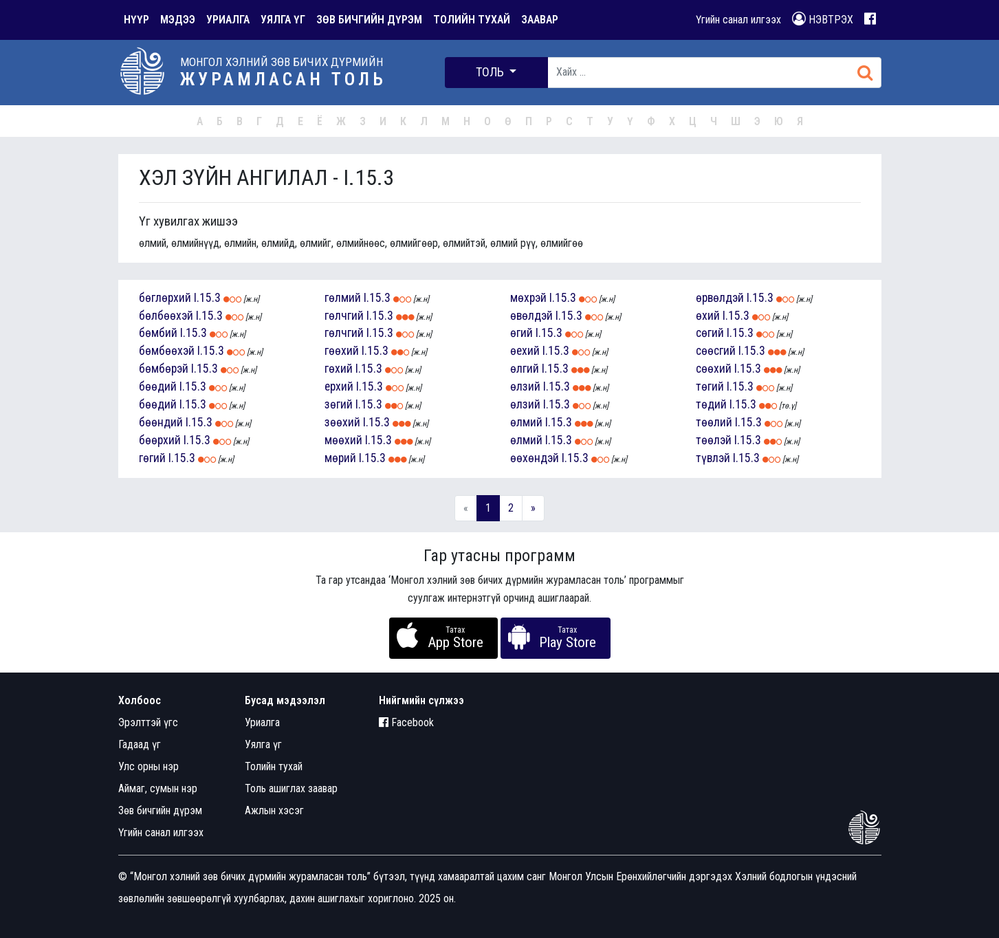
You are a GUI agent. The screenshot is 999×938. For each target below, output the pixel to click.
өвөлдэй (531, 316)
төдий (711, 404)
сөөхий (714, 368)
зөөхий (342, 422)
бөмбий (158, 333)
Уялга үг (263, 744)
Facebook (406, 722)
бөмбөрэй (163, 368)
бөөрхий (160, 440)
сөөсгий (716, 351)
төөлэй (714, 440)
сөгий (710, 333)
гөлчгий (344, 316)
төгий (710, 386)
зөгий (339, 404)
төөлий (714, 422)
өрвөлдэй (720, 298)
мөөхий (343, 440)
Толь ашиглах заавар (291, 788)
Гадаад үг (139, 744)
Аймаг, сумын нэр (157, 788)
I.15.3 (207, 298)
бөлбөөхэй (166, 316)
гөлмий (343, 298)
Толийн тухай (274, 766)
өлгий (524, 368)
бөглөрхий (165, 298)
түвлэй (713, 458)
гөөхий (342, 351)
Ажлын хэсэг (274, 810)
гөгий (152, 458)
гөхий (339, 368)
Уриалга (262, 722)
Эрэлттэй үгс (148, 722)
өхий (708, 316)
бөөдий (158, 386)
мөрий (340, 458)
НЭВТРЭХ (822, 19)
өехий (525, 351)
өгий (521, 333)
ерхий (339, 386)
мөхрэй (528, 298)
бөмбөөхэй (167, 351)
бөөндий (161, 422)
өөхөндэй (534, 458)
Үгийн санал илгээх (738, 19)
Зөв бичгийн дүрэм (160, 810)
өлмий (526, 422)
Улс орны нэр (148, 766)
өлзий (525, 386)
